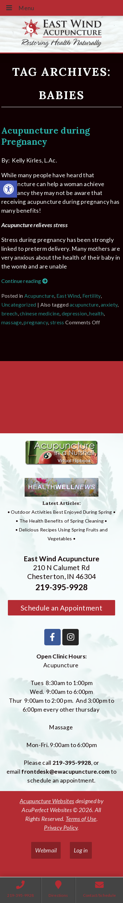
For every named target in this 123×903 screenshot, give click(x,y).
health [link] (96, 313)
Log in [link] (81, 850)
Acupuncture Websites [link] (47, 801)
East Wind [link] (68, 295)
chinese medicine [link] (39, 313)
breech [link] (9, 313)
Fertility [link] (91, 295)
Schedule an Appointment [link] (61, 608)
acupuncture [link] (84, 304)
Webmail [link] (46, 850)
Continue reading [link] (24, 281)
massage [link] (11, 322)
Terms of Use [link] (81, 818)
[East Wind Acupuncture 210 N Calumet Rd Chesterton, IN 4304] (61, 400)
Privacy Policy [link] (60, 827)
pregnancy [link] (36, 322)
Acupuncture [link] (39, 295)
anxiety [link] (109, 304)
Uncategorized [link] (18, 304)
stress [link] (57, 322)
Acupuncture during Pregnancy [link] (45, 136)
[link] (8, 189)
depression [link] (74, 313)
